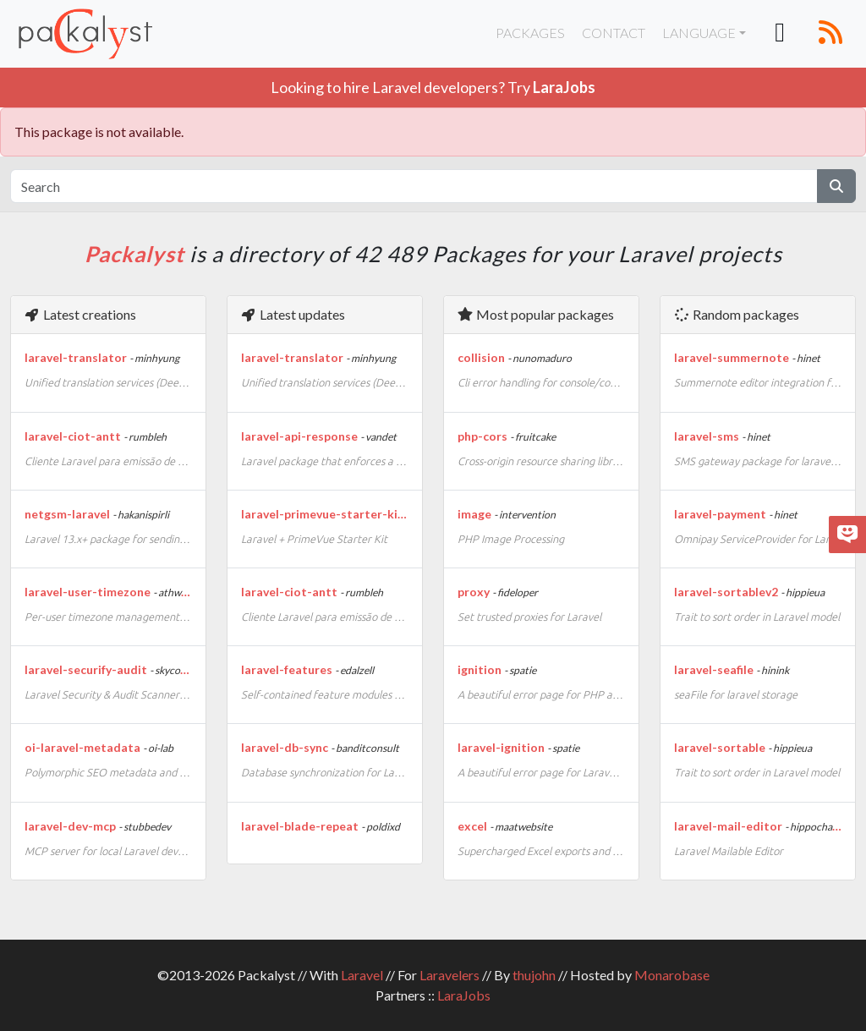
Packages (530, 33)
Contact (613, 33)
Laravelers (449, 975)
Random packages (736, 314)
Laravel (362, 975)
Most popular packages (535, 314)
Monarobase (672, 975)
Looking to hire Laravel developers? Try (433, 87)
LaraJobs (464, 995)
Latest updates (292, 314)
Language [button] (699, 33)
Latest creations (80, 314)
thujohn (534, 975)
